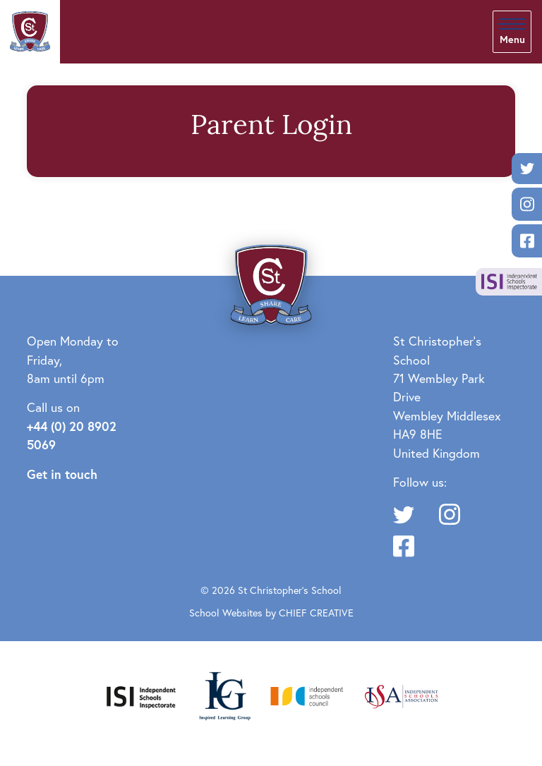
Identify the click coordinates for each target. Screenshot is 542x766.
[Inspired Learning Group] (224, 694)
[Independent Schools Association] (401, 694)
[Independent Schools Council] (307, 694)
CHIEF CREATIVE (316, 612)
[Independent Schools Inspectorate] (141, 694)
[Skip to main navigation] (512, 32)
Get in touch (62, 474)
